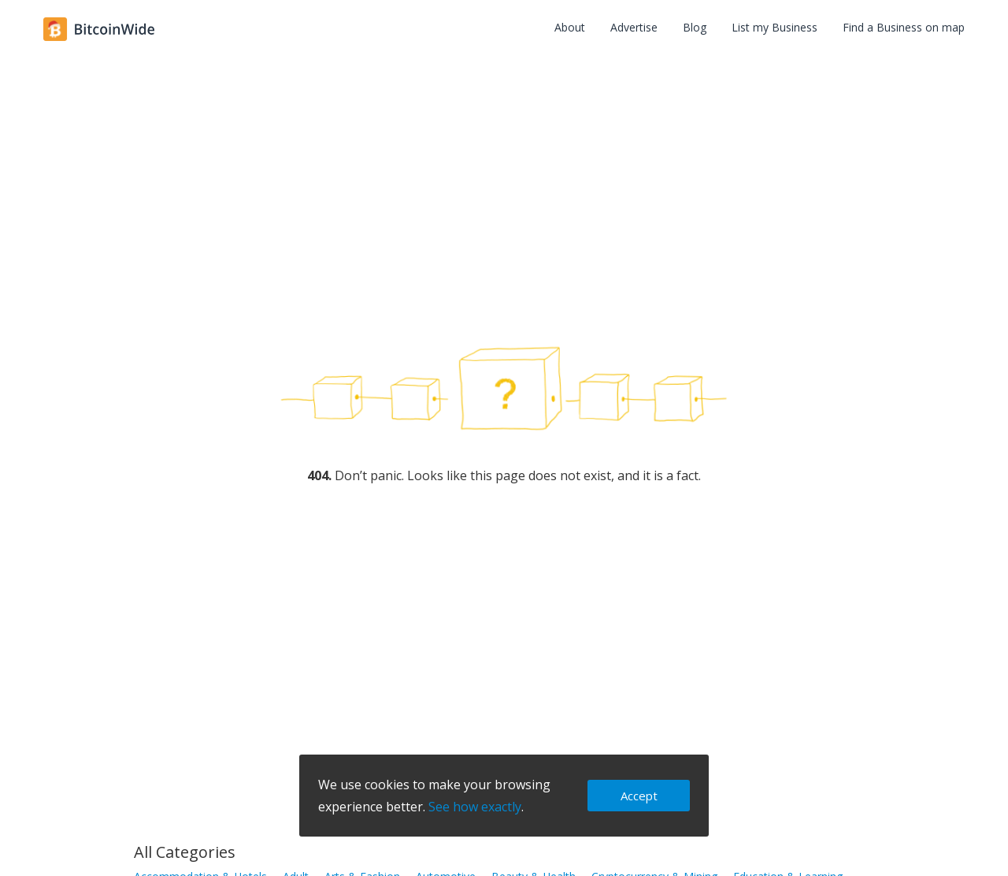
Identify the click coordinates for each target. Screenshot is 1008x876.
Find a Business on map (904, 27)
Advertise (634, 27)
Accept (639, 795)
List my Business (774, 27)
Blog (694, 27)
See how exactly (474, 806)
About (569, 27)
